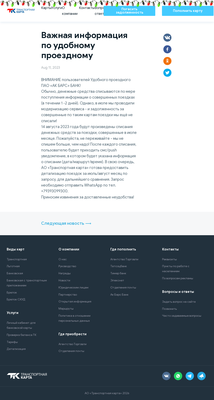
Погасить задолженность (129, 11)
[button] (167, 37)
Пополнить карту (188, 11)
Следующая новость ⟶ (66, 223)
